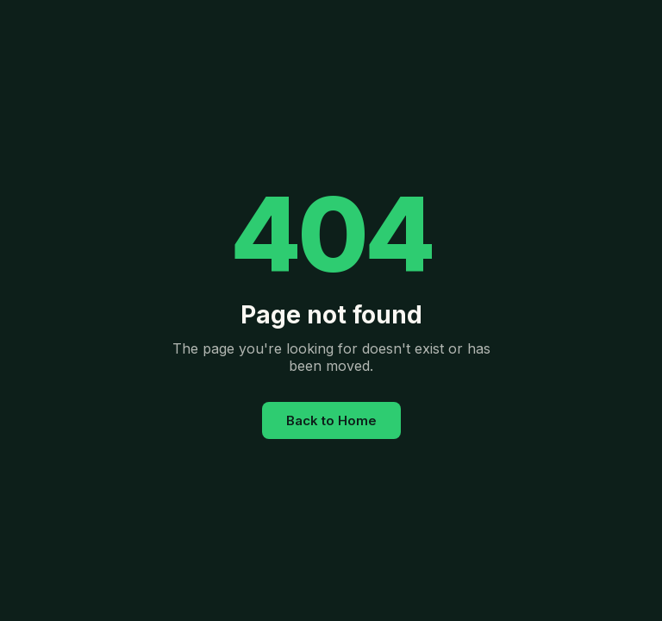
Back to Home (331, 420)
